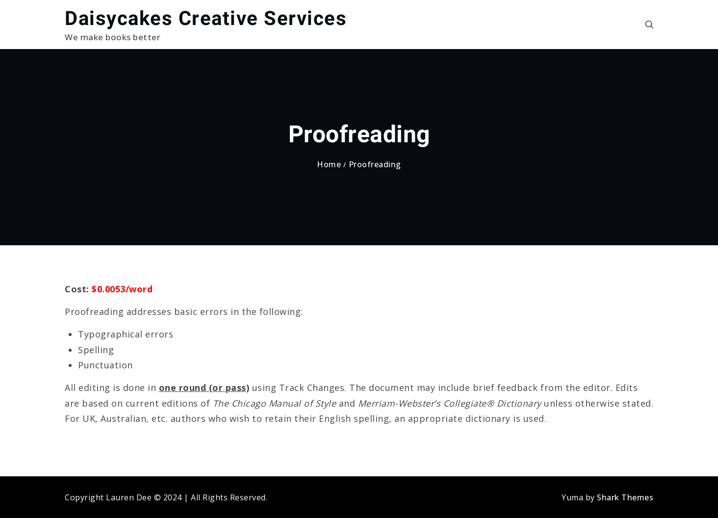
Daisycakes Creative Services (206, 18)
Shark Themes (625, 497)
